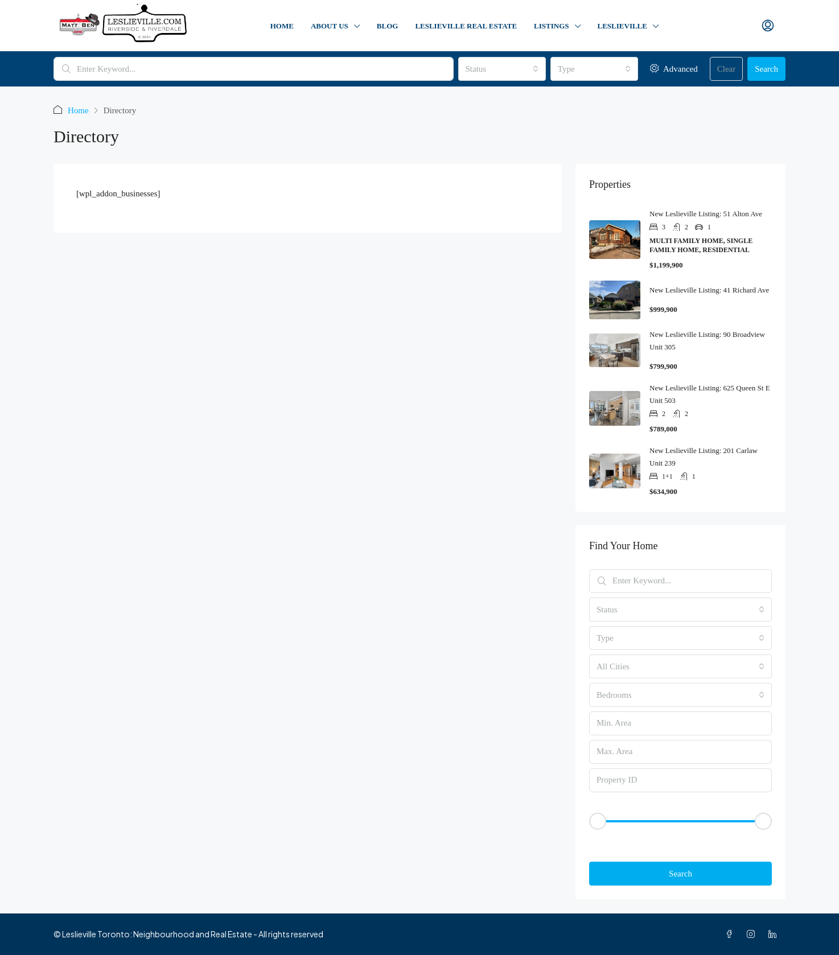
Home (282, 26)
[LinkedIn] (774, 934)
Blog (387, 26)
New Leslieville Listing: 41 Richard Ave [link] (709, 290)
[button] (680, 841)
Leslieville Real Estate (466, 26)
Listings (551, 26)
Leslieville (622, 26)
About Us (329, 26)
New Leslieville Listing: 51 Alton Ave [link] (705, 213)
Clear (726, 68)
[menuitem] (768, 26)
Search (766, 68)
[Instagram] (753, 934)
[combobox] (502, 69)
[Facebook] (731, 934)
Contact (711, 26)
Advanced (674, 68)
